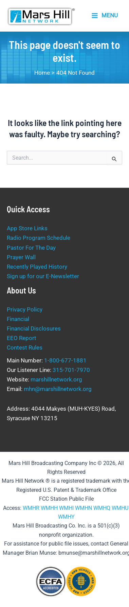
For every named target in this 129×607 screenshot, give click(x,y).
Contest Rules (24, 347)
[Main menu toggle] (104, 15)
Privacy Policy (24, 309)
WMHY (66, 517)
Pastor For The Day (31, 247)
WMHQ (101, 508)
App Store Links (27, 228)
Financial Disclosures (34, 328)
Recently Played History (37, 266)
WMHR (31, 508)
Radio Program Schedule (38, 237)
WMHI (66, 508)
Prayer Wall (21, 257)
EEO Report (21, 338)
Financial (18, 319)
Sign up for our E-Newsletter (43, 276)
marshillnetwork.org (56, 379)
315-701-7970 (71, 370)
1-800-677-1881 (65, 360)
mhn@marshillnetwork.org (58, 389)
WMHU (120, 508)
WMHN (83, 508)
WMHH (49, 508)
